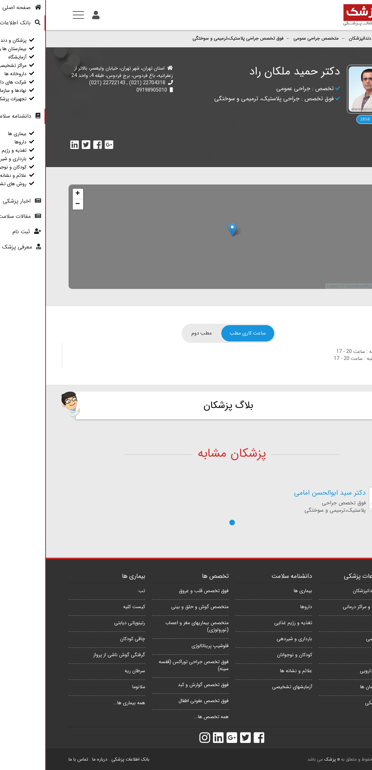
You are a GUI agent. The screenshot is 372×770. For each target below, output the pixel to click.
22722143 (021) (61, 83)
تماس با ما (32, 759)
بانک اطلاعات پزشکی (84, 759)
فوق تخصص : (271, 98)
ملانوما (92, 687)
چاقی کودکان (86, 639)
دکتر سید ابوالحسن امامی (284, 493)
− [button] (31, 204)
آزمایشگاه (341, 623)
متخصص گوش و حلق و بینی (154, 607)
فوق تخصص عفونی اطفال (158, 701)
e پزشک (286, 759)
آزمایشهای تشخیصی (246, 687)
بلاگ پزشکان (182, 405)
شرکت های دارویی (332, 671)
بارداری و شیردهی (248, 639)
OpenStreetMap (313, 286)
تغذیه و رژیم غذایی (247, 623)
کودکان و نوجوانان (248, 655)
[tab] (201, 333)
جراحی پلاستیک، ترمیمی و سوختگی (211, 98)
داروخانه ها (339, 655)
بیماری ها (257, 591)
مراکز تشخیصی (335, 639)
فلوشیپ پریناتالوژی (164, 646)
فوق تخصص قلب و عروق (158, 591)
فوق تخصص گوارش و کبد (157, 685)
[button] (186, 522)
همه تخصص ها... (165, 717)
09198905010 (105, 90)
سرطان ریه (89, 671)
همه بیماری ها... (83, 703)
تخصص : (276, 88)
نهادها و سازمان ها (332, 687)
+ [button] (31, 194)
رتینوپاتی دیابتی (83, 623)
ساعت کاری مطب (202, 333)
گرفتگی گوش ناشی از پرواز (73, 655)
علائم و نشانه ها (250, 671)
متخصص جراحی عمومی (270, 38)
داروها (260, 607)
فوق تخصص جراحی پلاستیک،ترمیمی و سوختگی (192, 38)
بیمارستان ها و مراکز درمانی (323, 607)
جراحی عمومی (247, 88)
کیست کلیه (88, 607)
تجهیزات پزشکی (334, 703)
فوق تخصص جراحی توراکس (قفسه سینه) (148, 665)
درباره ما (53, 759)
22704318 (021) (100, 83)
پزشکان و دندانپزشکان (323, 38)
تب (96, 591)
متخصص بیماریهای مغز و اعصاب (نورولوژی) (151, 626)
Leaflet (287, 286)
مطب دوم (155, 333)
